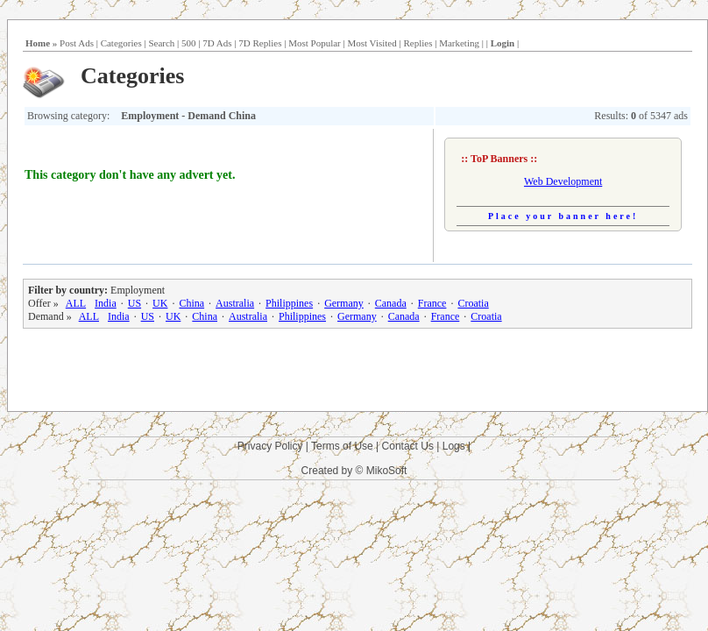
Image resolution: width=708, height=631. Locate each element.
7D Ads (216, 43)
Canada (391, 303)
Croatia (472, 303)
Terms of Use (342, 446)
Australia (235, 303)
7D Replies (259, 43)
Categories (121, 43)
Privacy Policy (270, 446)
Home (37, 43)
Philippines (289, 303)
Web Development (563, 181)
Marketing (459, 43)
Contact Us (408, 446)
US (134, 303)
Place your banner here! (563, 216)
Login (503, 43)
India (106, 303)
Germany (344, 303)
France (432, 303)
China (191, 303)
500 (188, 43)
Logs (453, 446)
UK (159, 303)
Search (161, 43)
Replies (417, 43)
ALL (76, 303)
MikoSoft (386, 470)
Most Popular (314, 43)
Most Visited (371, 43)
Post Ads (77, 43)
